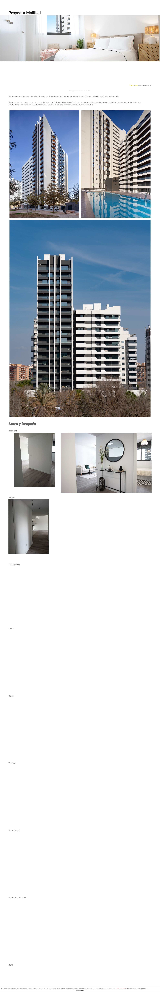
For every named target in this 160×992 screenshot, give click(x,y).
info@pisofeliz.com (97, 933)
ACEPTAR (80, 990)
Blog (144, 85)
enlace (81, 924)
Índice (139, 85)
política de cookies (122, 988)
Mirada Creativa (53, 924)
